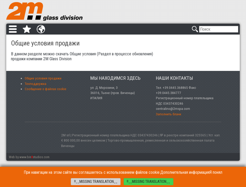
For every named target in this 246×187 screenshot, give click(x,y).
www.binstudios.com (34, 157)
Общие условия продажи (43, 78)
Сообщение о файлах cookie (45, 89)
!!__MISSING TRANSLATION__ (95, 181)
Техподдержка (35, 84)
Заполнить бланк (168, 114)
